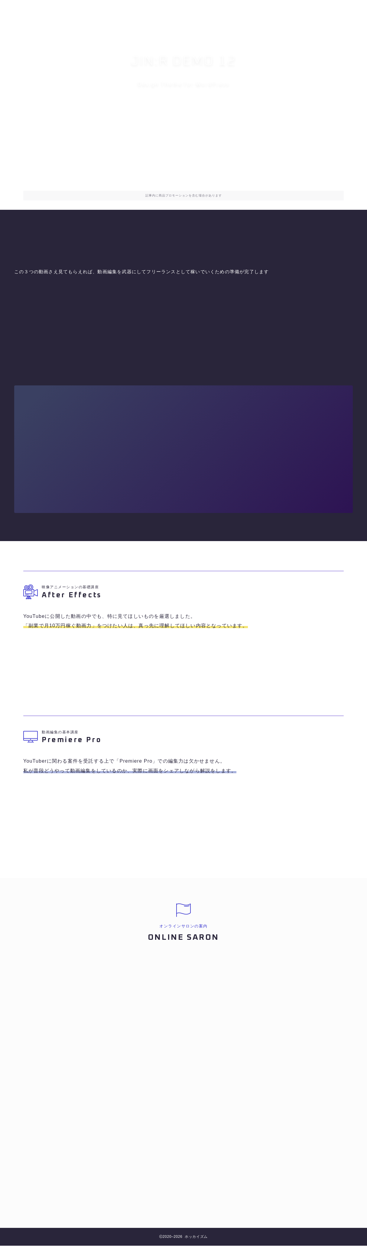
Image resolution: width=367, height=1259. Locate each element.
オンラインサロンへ (184, 113)
